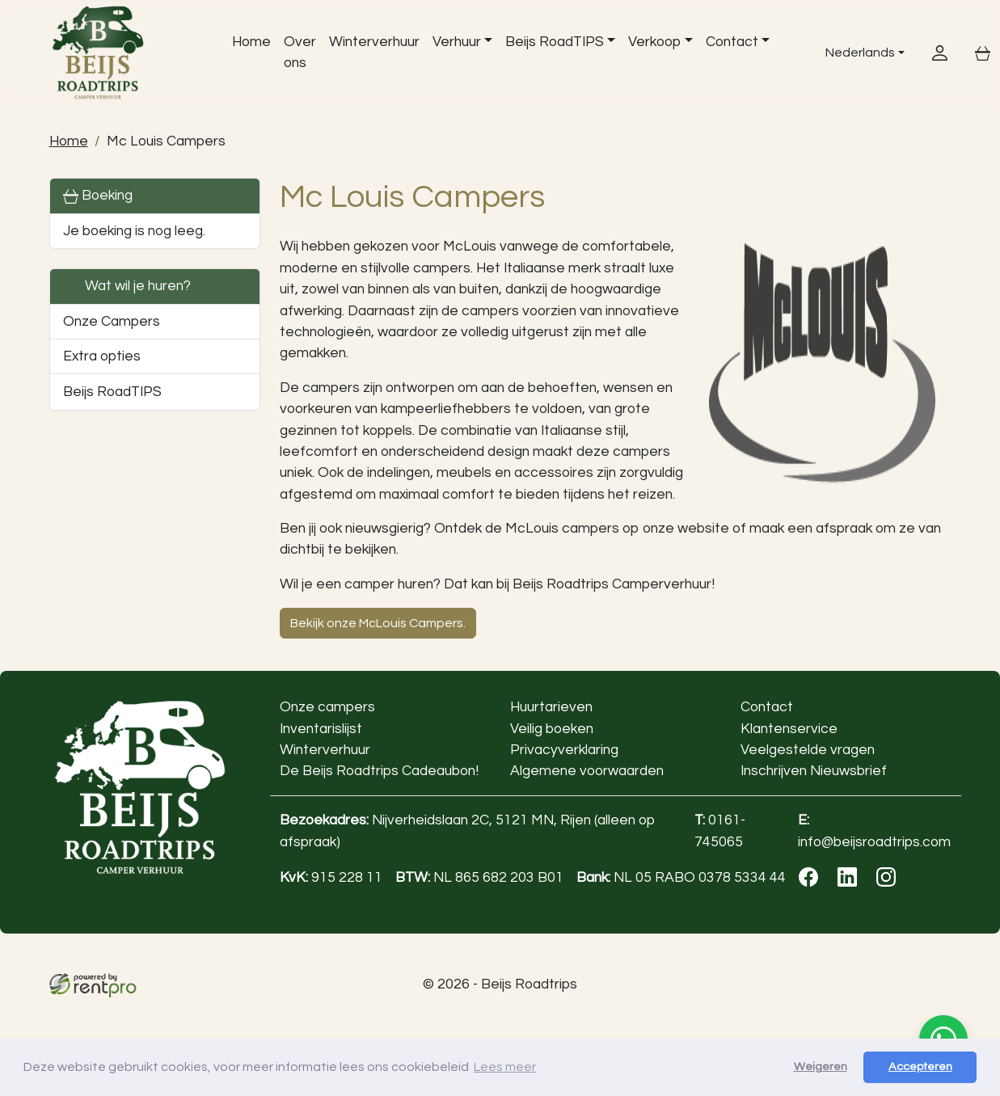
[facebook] (812, 882)
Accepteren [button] (920, 1066)
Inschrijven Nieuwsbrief (813, 771)
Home (251, 42)
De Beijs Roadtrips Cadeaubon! (379, 771)
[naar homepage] (124, 52)
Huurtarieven (550, 707)
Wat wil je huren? (127, 286)
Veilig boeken (551, 729)
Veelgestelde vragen (807, 750)
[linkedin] (850, 882)
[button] (239, 392)
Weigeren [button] (820, 1066)
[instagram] (889, 882)
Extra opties (102, 356)
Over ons (300, 52)
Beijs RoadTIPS (554, 42)
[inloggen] (939, 52)
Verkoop (655, 42)
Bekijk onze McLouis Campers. (378, 623)
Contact (732, 42)
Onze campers (327, 707)
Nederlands (849, 52)
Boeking (98, 196)
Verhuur (456, 42)
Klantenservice (788, 729)
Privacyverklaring (563, 750)
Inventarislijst (321, 729)
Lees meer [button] (505, 1066)
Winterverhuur (374, 42)
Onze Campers (111, 321)
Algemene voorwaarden (586, 771)
